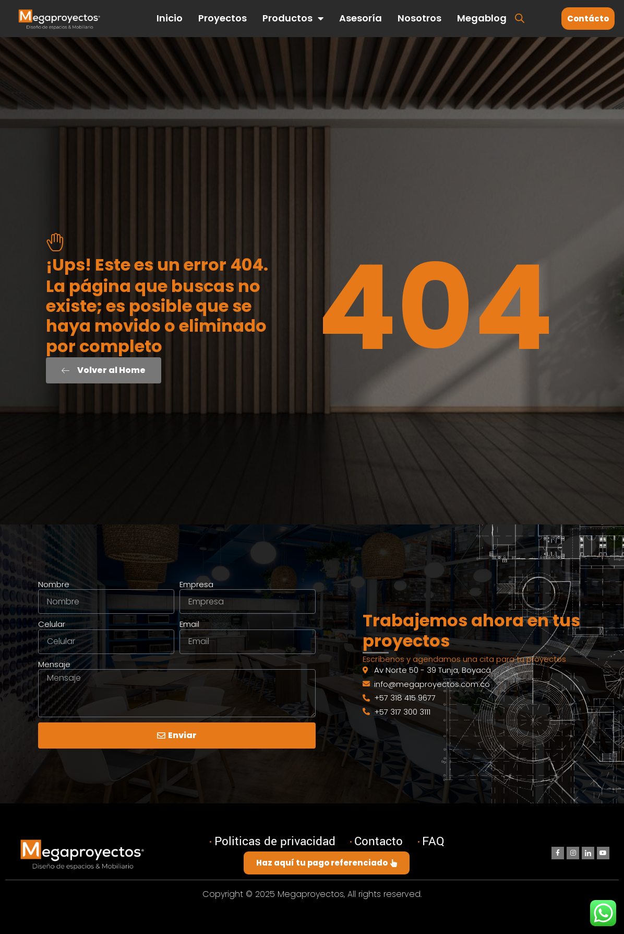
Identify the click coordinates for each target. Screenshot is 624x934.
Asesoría (360, 18)
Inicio (170, 18)
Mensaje (54, 664)
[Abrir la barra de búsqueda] (519, 17)
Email (189, 624)
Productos (292, 18)
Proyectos (222, 18)
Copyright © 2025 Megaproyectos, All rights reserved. (312, 894)
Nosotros (419, 18)
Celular (51, 624)
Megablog (482, 18)
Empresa (196, 584)
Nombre (53, 584)
